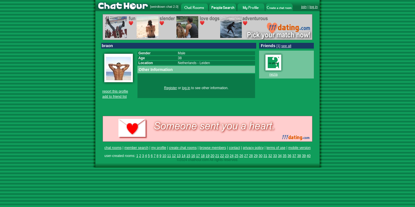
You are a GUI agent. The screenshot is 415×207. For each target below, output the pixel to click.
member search (136, 148)
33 (275, 156)
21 (217, 156)
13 (178, 156)
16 (193, 156)
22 (222, 156)
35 (284, 156)
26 (241, 156)
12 (174, 156)
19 (208, 156)
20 (212, 156)
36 (289, 156)
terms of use (275, 148)
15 (188, 156)
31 (265, 156)
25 (236, 156)
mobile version (299, 148)
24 (231, 156)
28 (251, 156)
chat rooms (112, 148)
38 (299, 156)
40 (308, 156)
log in (314, 7)
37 (294, 156)
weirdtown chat (161, 6)
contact (234, 148)
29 (256, 156)
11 (169, 156)
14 (183, 156)
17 (198, 156)
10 (164, 156)
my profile (158, 148)
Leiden (204, 63)
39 (304, 156)
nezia (273, 74)
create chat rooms (183, 148)
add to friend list (114, 97)
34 (280, 156)
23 (227, 156)
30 (260, 156)
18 (203, 156)
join (304, 7)
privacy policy (253, 148)
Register (170, 88)
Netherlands (187, 63)
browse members (212, 148)
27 (246, 156)
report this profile (115, 91)
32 (270, 156)
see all (286, 46)
